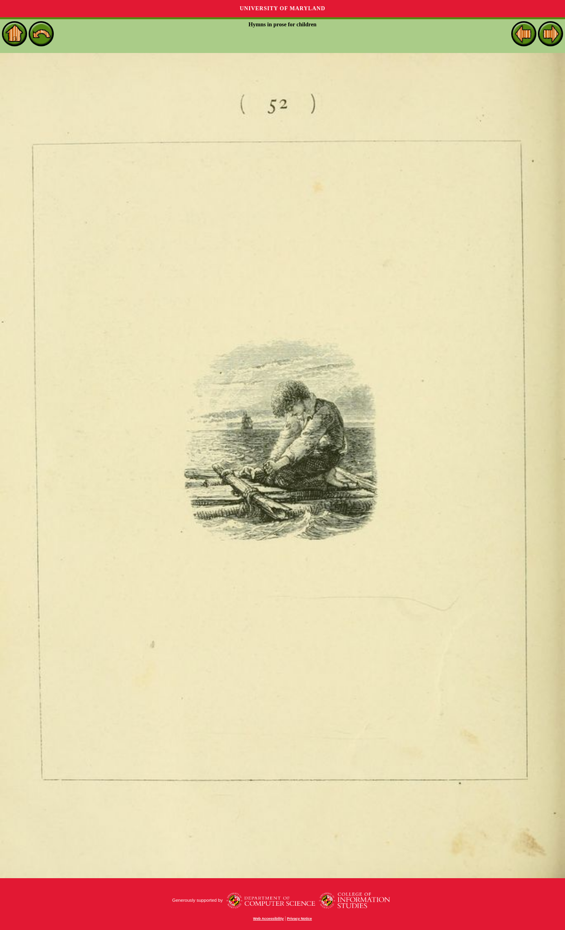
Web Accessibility (268, 919)
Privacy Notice (299, 919)
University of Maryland (282, 8)
